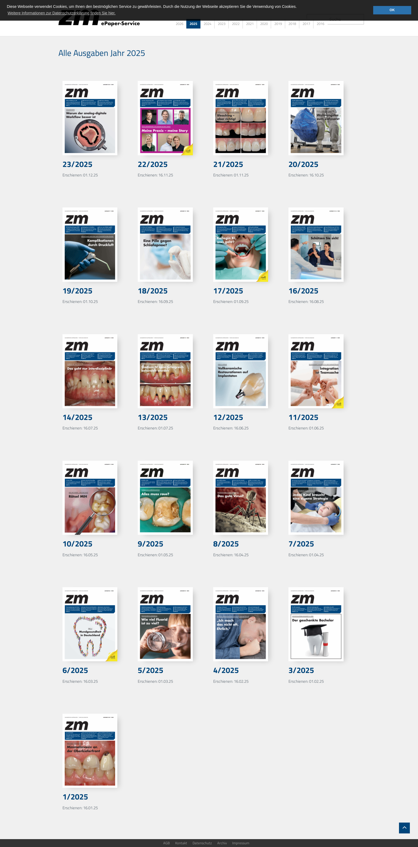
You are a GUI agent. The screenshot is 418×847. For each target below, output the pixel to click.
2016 (320, 23)
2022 (236, 23)
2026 (179, 23)
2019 (278, 23)
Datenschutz (202, 843)
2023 (221, 23)
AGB (166, 843)
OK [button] (392, 10)
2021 (250, 23)
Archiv (222, 843)
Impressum (240, 843)
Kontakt (181, 843)
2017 (306, 23)
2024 (207, 23)
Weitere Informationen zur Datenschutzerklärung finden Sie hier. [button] (61, 13)
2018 (292, 23)
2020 (264, 23)
